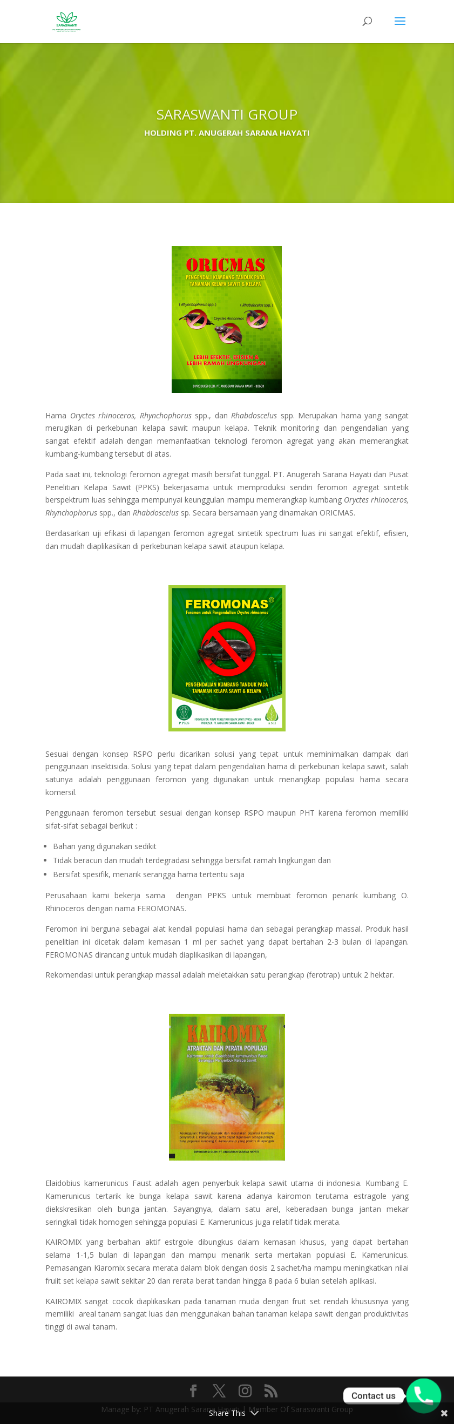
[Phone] (423, 1396)
